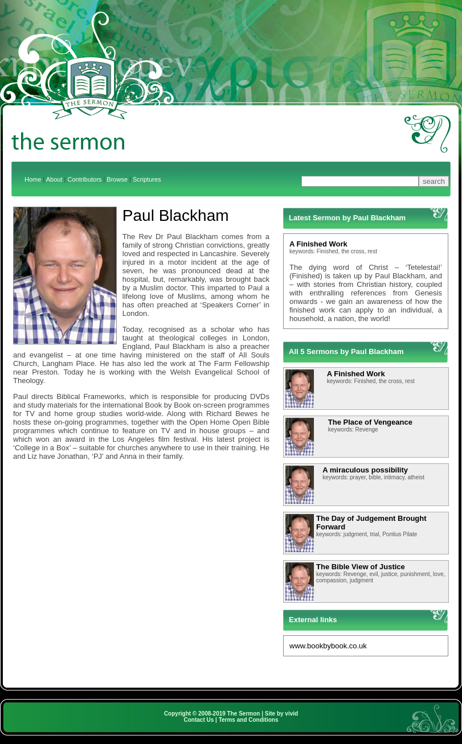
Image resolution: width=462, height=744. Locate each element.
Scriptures (147, 179)
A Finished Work (318, 244)
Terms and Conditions (249, 720)
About (54, 179)
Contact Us (199, 720)
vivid (291, 713)
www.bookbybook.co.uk (328, 646)
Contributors (84, 179)
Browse (117, 179)
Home (32, 179)
